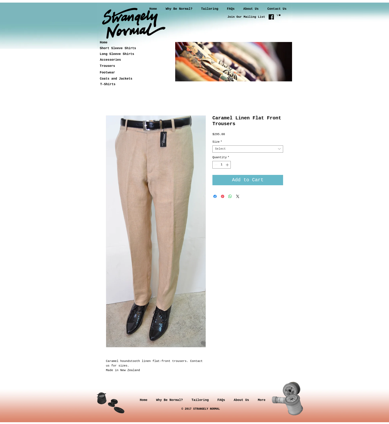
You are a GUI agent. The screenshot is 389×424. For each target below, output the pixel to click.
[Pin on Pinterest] (222, 196)
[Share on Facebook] (215, 196)
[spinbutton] (221, 165)
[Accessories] (110, 60)
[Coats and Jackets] (116, 79)
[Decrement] (215, 165)
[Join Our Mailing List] (246, 17)
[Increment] (227, 165)
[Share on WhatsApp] (230, 196)
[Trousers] (107, 66)
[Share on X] (237, 196)
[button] (279, 15)
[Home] (104, 42)
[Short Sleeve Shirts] (118, 48)
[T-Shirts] (107, 84)
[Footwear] (107, 73)
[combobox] (247, 149)
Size (217, 142)
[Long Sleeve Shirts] (117, 54)
